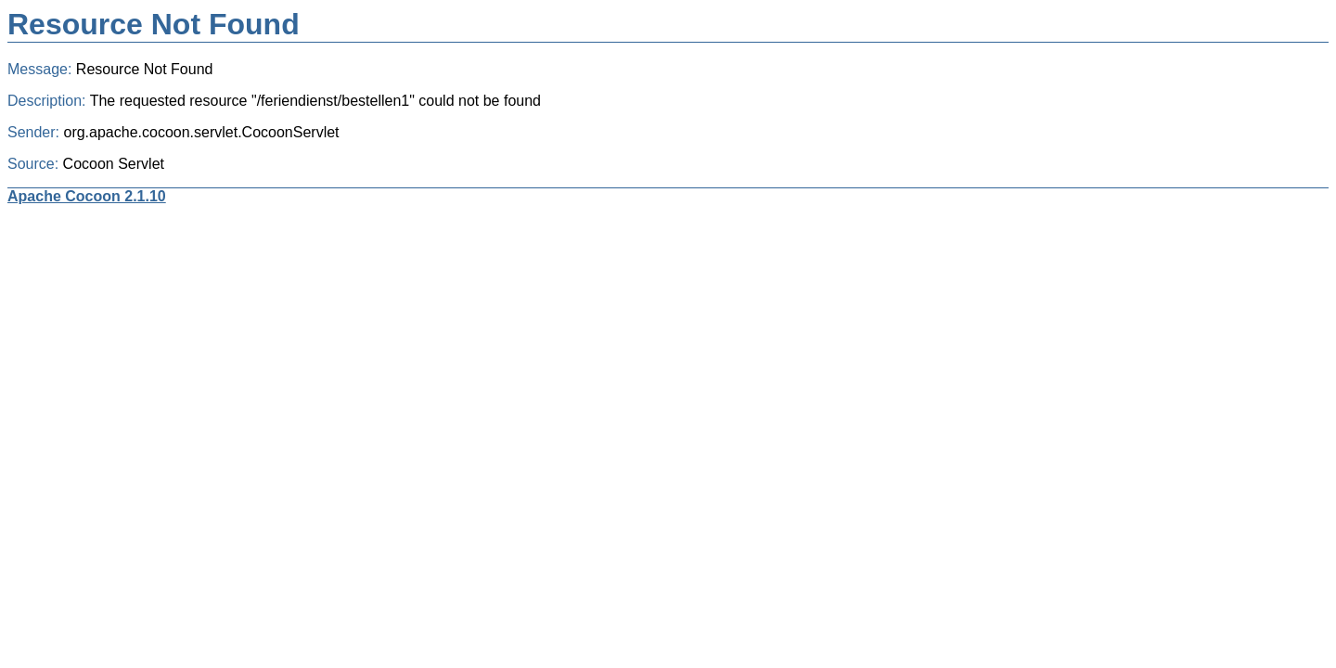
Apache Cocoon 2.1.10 (86, 196)
